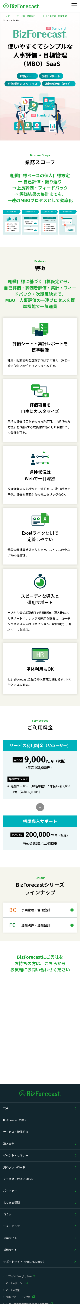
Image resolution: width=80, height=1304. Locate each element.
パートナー (10, 1191)
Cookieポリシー (15, 1283)
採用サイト (10, 1250)
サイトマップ (11, 1226)
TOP (6, 1108)
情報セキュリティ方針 (19, 1297)
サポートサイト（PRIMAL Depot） (24, 1262)
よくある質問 (11, 1203)
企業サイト (10, 1238)
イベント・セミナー (15, 1155)
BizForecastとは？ (15, 1120)
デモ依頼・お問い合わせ (18, 1179)
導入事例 (8, 1144)
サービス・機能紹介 (15, 1132)
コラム (7, 1214)
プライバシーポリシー (19, 1276)
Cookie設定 (13, 1290)
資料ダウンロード (14, 1167)
